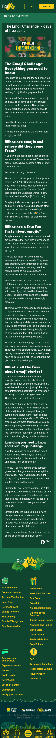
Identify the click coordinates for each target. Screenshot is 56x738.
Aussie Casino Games (41, 620)
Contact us (35, 678)
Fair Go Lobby (9, 587)
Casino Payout (37, 634)
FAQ (32, 659)
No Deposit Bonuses (40, 608)
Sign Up (46, 6)
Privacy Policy (37, 673)
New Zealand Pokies (41, 625)
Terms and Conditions (41, 664)
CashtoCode (8, 689)
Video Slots (36, 629)
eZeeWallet (8, 680)
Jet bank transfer (11, 684)
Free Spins (35, 603)
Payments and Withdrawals (9, 659)
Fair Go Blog (8, 616)
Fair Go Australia (11, 626)
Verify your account (12, 694)
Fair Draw (35, 598)
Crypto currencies (11, 665)
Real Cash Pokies (39, 639)
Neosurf (6, 670)
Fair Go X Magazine (12, 621)
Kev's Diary (7, 602)
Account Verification (13, 597)
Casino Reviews (10, 611)
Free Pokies (36, 644)
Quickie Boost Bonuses (37, 614)
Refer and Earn (10, 607)
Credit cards (8, 675)
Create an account (11, 592)
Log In (31, 6)
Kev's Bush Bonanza (40, 593)
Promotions (36, 588)
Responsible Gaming (41, 668)
